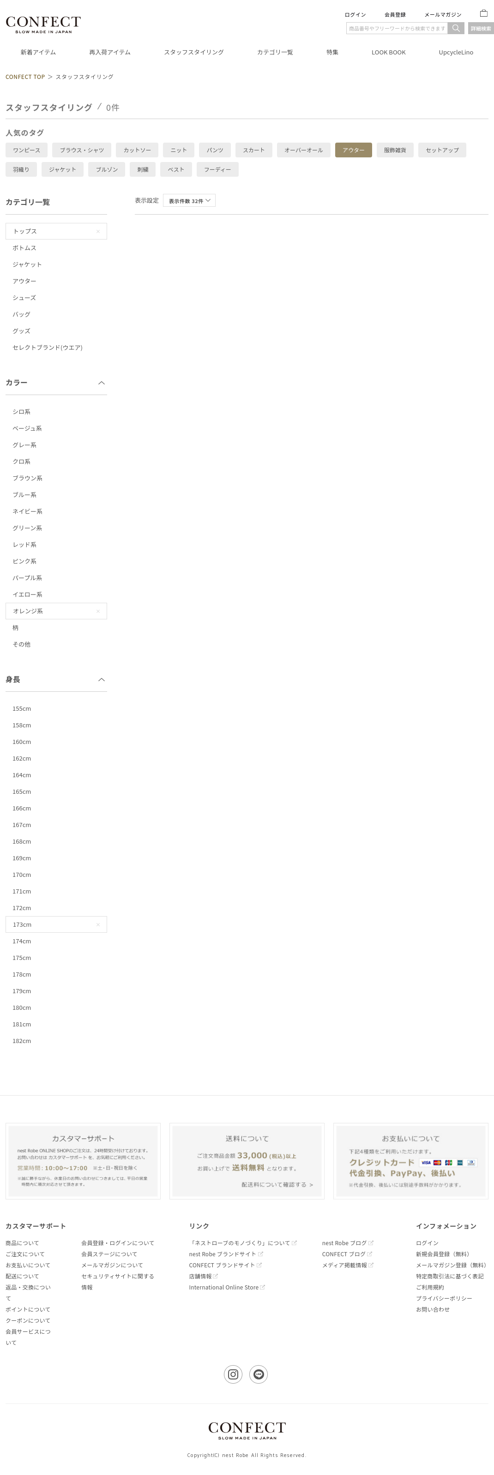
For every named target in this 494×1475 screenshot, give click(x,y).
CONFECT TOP (25, 76)
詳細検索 (481, 28)
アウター (354, 150)
